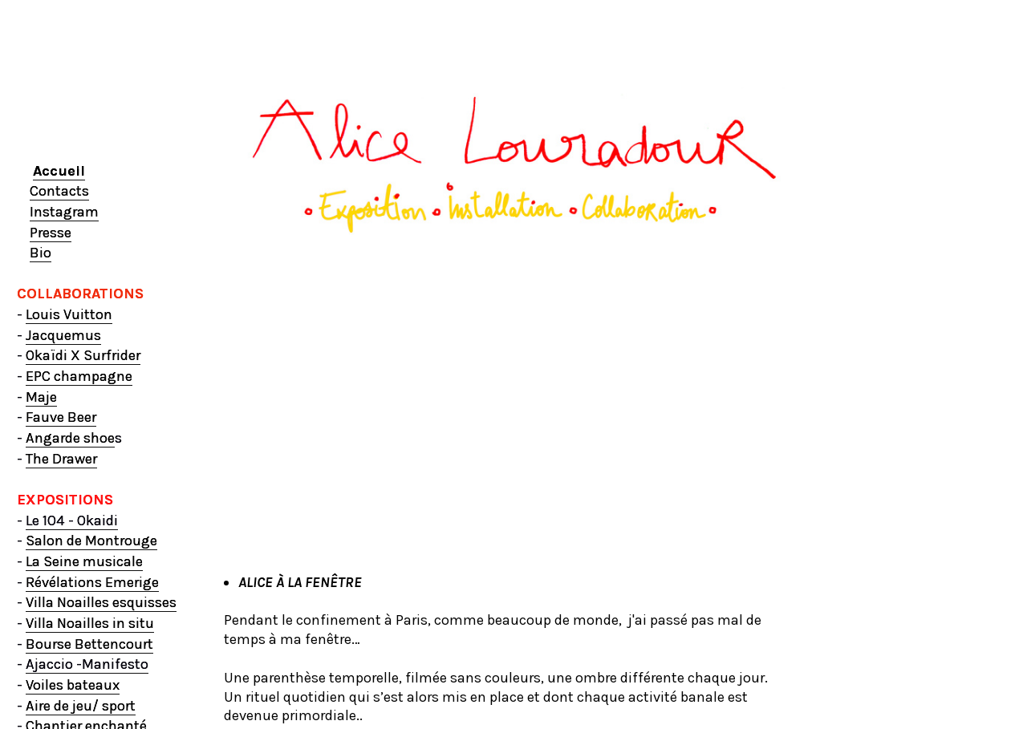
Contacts (59, 191)
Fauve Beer (61, 417)
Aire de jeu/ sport (81, 706)
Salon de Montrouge (91, 540)
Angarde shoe (70, 438)
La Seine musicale (84, 561)
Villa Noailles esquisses (101, 602)
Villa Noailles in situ (90, 623)
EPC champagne (79, 376)
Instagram (64, 212)
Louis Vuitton (69, 314)
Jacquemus (63, 335)
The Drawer (61, 459)
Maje (41, 397)
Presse (50, 232)
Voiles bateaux (73, 685)
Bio (40, 252)
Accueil (59, 171)
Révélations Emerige (92, 582)
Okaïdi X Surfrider (83, 355)
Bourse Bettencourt (89, 644)
